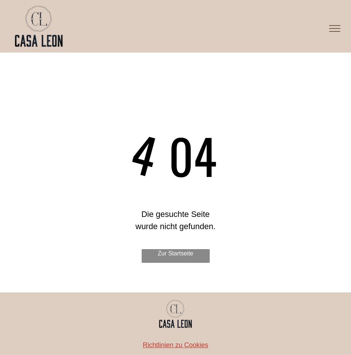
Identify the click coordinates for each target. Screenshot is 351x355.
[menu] (334, 28)
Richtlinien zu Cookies (175, 345)
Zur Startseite (175, 253)
